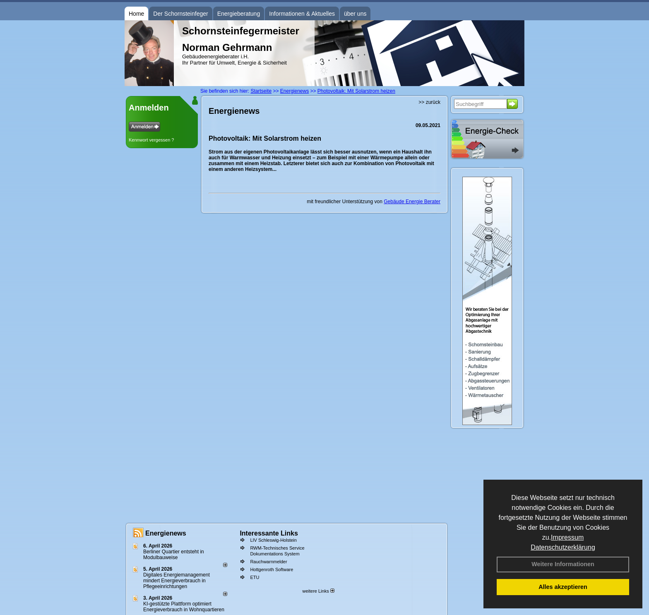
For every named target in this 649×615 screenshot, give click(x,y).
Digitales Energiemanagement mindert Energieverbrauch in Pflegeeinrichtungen (176, 580)
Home (136, 13)
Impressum (567, 537)
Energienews (165, 533)
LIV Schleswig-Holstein (273, 540)
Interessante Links (269, 533)
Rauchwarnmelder (268, 561)
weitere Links (318, 591)
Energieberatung (238, 13)
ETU (254, 577)
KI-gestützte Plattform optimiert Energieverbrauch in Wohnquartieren (183, 607)
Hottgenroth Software (271, 569)
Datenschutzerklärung (563, 547)
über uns (355, 13)
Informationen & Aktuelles (302, 13)
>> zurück (429, 102)
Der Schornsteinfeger (180, 13)
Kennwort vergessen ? (151, 139)
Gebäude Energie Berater (412, 201)
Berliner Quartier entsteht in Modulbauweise (173, 554)
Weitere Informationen (562, 564)
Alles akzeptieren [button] (562, 587)
